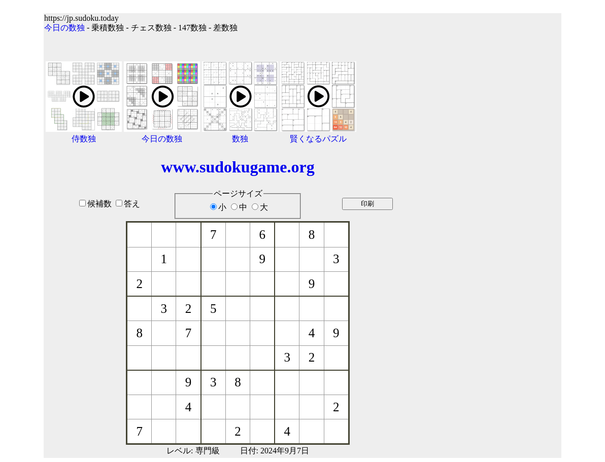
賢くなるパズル (318, 138)
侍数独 (84, 138)
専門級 (207, 450)
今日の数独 (64, 27)
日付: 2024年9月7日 (274, 450)
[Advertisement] (496, 229)
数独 (240, 138)
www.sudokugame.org (237, 167)
